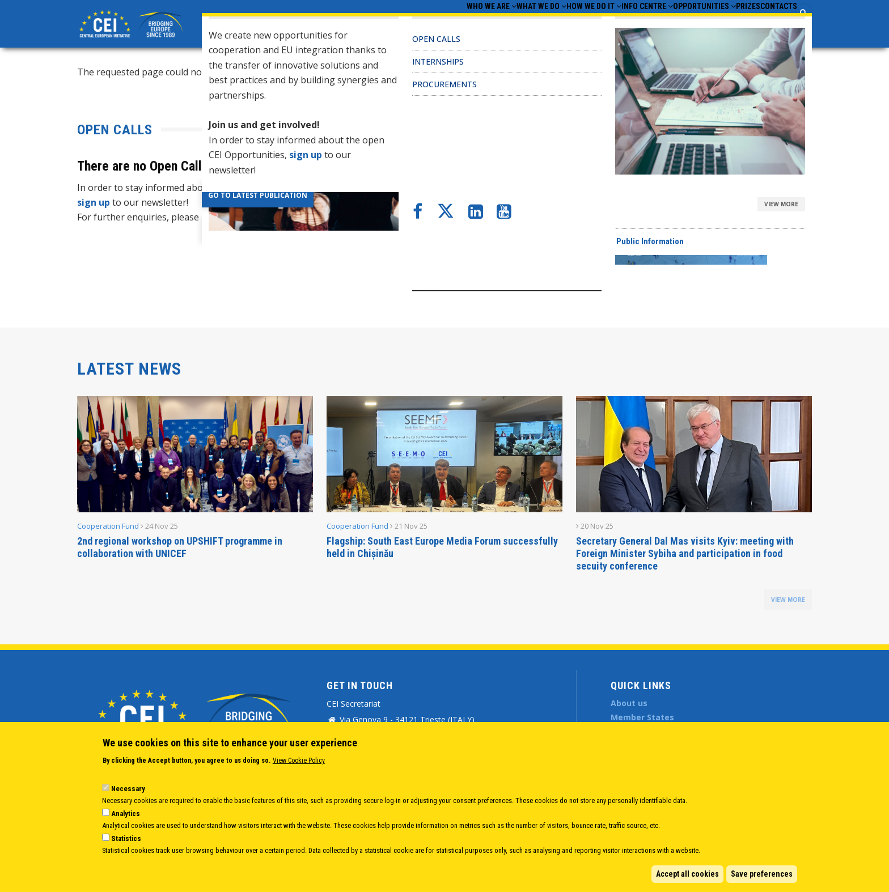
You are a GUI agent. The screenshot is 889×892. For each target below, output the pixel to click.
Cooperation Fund (108, 526)
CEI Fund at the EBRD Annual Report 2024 (553, 187)
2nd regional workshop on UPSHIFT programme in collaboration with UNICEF (179, 547)
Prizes (726, 23)
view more (788, 600)
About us (629, 703)
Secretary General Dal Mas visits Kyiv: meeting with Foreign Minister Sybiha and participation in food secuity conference (685, 553)
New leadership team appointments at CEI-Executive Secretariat (600, 231)
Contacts (771, 23)
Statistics (126, 838)
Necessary (128, 788)
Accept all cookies (687, 873)
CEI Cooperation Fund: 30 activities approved (559, 166)
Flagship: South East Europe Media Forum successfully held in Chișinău (442, 547)
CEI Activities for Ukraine (517, 209)
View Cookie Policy (299, 760)
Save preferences (762, 873)
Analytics (125, 813)
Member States (642, 717)
